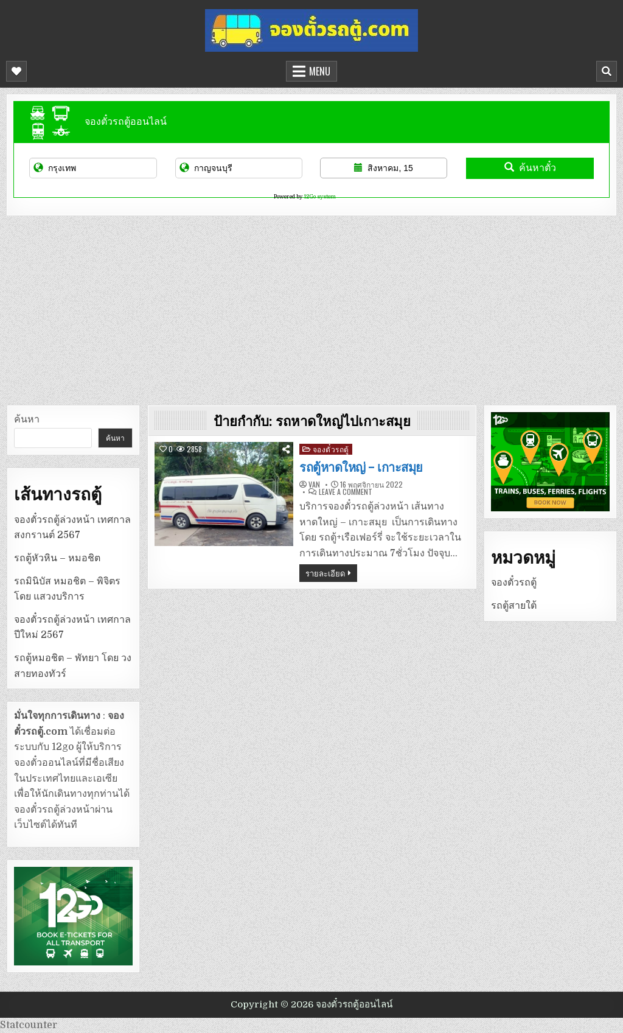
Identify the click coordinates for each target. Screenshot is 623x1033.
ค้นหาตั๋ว (530, 168)
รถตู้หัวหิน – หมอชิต (57, 558)
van (314, 484)
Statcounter (28, 1025)
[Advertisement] (311, 307)
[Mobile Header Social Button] (16, 71)
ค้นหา (27, 419)
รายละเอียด (325, 573)
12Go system (320, 197)
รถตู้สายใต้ (514, 605)
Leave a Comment (345, 491)
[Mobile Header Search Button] (606, 71)
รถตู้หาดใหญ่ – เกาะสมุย (361, 467)
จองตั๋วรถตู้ (331, 449)
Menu (319, 71)
